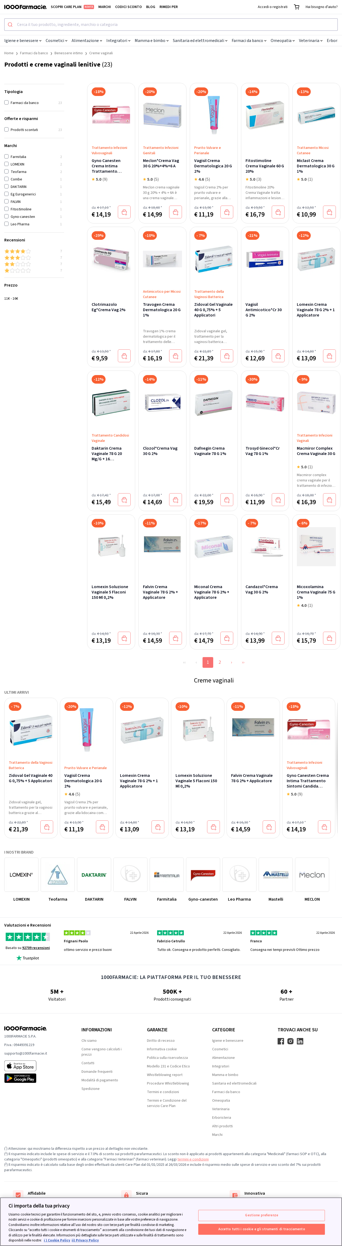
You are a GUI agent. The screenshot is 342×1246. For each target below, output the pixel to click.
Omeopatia (283, 41)
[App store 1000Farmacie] (34, 1065)
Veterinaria (310, 41)
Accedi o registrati (272, 7)
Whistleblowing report (164, 1075)
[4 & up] (34, 251)
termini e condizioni (193, 1159)
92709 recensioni (36, 948)
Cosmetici (56, 41)
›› (243, 662)
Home (9, 53)
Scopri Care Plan (72, 7)
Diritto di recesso (161, 1040)
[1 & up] (34, 270)
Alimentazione (87, 41)
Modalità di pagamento (99, 1080)
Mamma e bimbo (152, 41)
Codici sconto (128, 7)
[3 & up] (34, 257)
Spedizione (90, 1088)
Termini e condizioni (163, 1092)
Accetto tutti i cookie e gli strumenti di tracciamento (261, 1228)
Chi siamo (89, 1040)
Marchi (104, 7)
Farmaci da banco (249, 41)
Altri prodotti (222, 1126)
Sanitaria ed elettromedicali (200, 41)
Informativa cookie (162, 1049)
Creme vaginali (101, 53)
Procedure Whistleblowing (168, 1083)
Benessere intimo (69, 53)
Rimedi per (169, 7)
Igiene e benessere (22, 41)
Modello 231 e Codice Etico (168, 1066)
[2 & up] (34, 264)
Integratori (118, 41)
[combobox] (171, 24)
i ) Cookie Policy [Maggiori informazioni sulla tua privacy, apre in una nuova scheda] (57, 1240)
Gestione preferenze (261, 1215)
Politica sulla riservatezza (167, 1057)
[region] (171, 1221)
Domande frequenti (96, 1071)
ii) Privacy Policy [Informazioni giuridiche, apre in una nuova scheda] (85, 1240)
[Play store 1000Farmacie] (34, 1078)
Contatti (87, 1063)
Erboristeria (221, 1117)
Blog (150, 7)
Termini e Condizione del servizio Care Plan (166, 1103)
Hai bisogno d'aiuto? (322, 7)
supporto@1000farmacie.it (25, 1053)
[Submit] (11, 24)
